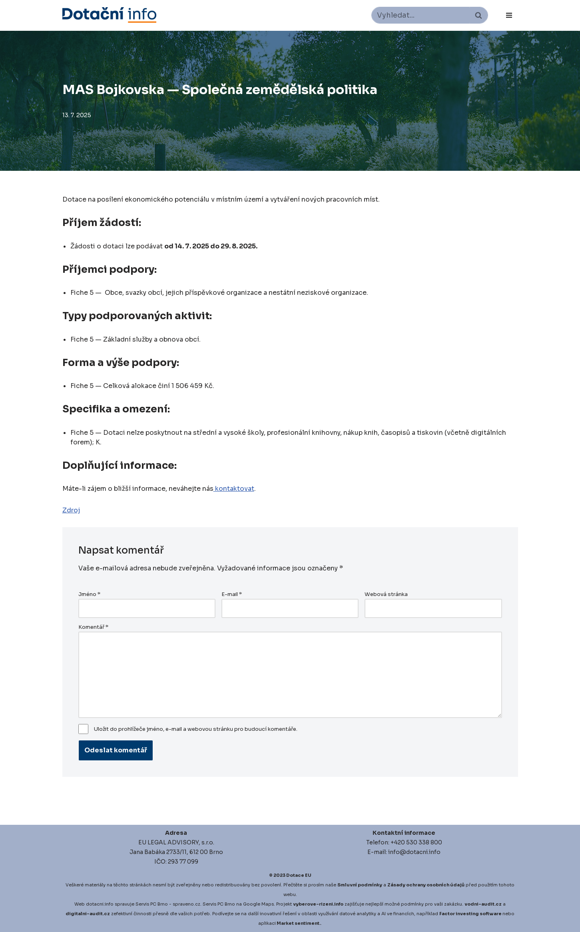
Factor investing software (470, 913)
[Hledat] (421, 15)
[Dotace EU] (109, 15)
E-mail (231, 594)
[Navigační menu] (509, 15)
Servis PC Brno (152, 904)
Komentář (93, 627)
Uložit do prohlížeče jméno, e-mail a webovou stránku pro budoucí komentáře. (195, 729)
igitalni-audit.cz (89, 913)
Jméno (89, 594)
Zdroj (71, 510)
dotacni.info (100, 904)
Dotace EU (298, 875)
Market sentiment (298, 923)
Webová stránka (386, 594)
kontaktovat (233, 488)
